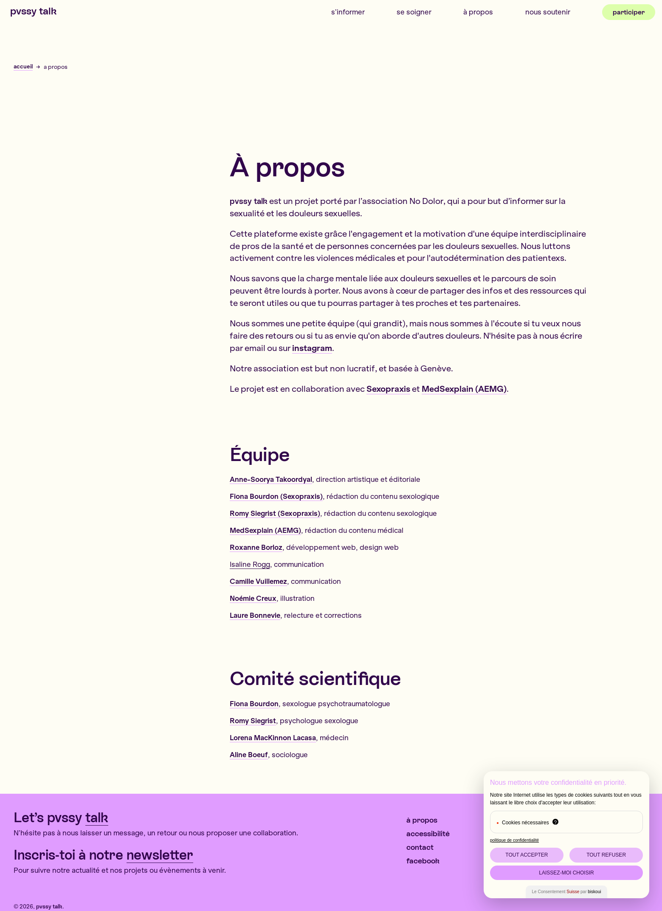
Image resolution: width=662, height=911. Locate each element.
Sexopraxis (388, 388)
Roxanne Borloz (256, 547)
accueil (23, 66)
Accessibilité (428, 833)
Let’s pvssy (61, 818)
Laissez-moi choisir (566, 873)
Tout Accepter (526, 855)
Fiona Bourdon (254, 703)
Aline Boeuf (249, 754)
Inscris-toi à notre (103, 855)
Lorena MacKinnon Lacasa (273, 737)
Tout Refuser (606, 855)
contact (420, 847)
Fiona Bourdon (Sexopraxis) (276, 496)
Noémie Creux (253, 598)
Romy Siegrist (253, 720)
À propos (478, 11)
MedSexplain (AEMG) (464, 388)
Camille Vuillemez (258, 581)
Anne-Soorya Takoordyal (271, 479)
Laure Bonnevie (255, 615)
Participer (629, 12)
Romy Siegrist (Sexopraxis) (275, 513)
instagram (312, 347)
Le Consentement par (566, 891)
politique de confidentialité (514, 840)
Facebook (422, 860)
